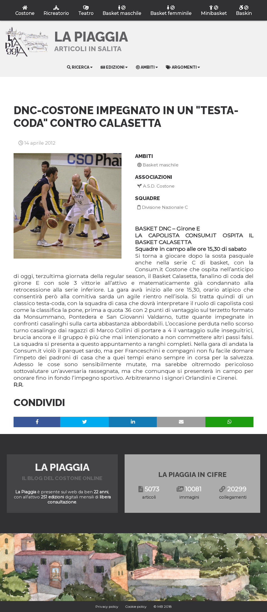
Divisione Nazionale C (162, 207)
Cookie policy (136, 606)
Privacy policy (106, 606)
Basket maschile (158, 165)
